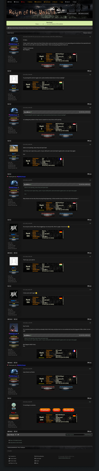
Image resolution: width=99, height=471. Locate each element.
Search (67, 2)
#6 (90, 223)
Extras (74, 2)
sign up (40, 24)
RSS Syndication (39, 456)
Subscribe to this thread (16, 442)
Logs (61, 2)
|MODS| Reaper (59, 36)
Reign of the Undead (30, 28)
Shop (23, 2)
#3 (90, 107)
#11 (90, 402)
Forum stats (12, 461)
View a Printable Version (16, 440)
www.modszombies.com (64, 458)
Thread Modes (87, 33)
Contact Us (12, 456)
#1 (90, 36)
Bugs (37, 28)
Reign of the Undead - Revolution (16, 28)
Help (36, 463)
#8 (90, 289)
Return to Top (12, 463)
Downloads (47, 2)
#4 (90, 144)
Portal (9, 2)
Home (36, 461)
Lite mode (37, 458)
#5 (90, 180)
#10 (90, 368)
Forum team (12, 458)
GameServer (37, 2)
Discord (54, 2)
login (45, 24)
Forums (16, 2)
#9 (90, 323)
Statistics (29, 2)
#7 (90, 256)
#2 (90, 74)
